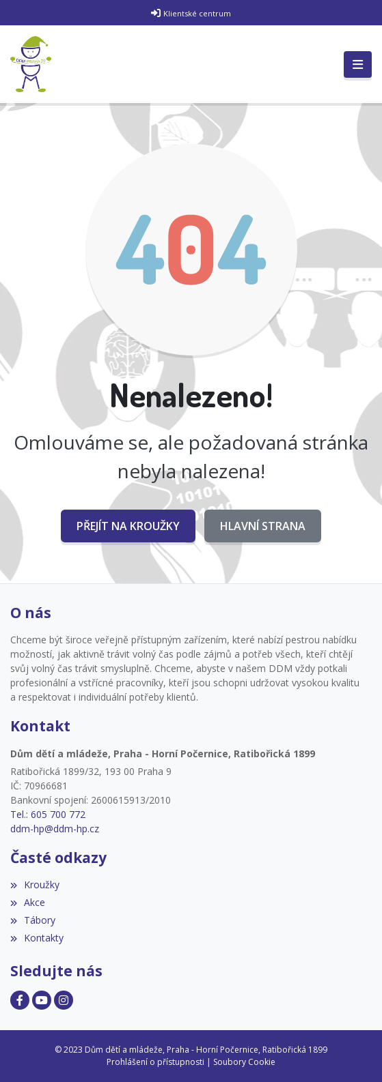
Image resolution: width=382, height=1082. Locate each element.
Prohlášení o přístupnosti (155, 1062)
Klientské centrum (197, 13)
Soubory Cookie (244, 1062)
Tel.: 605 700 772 (47, 814)
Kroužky (34, 884)
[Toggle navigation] (358, 64)
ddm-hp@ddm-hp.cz (54, 828)
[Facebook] (19, 1000)
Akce (27, 902)
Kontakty (37, 937)
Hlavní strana (262, 525)
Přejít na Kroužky (128, 525)
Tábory (32, 919)
